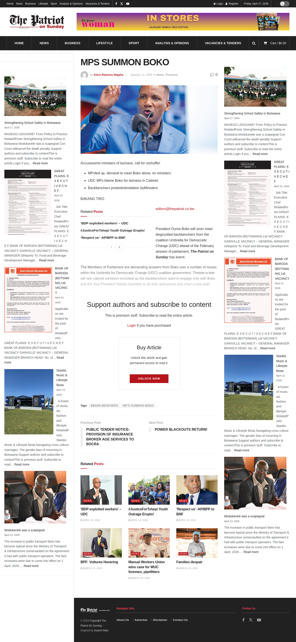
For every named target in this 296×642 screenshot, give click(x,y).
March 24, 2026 (187, 568)
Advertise (141, 620)
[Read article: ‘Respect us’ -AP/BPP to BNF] (197, 490)
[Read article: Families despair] (197, 543)
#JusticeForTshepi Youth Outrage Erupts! (113, 230)
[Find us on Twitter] (251, 620)
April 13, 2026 (90, 520)
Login (131, 325)
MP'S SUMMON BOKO (138, 405)
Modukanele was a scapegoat (24, 530)
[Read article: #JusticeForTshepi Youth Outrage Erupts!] (149, 490)
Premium (172, 74)
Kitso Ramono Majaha (108, 74)
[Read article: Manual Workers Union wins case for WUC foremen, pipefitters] (149, 543)
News (19, 3)
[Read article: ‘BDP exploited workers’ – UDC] (101, 490)
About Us (122, 620)
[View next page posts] (119, 247)
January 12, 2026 (141, 74)
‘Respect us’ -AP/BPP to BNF (103, 237)
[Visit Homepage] (37, 22)
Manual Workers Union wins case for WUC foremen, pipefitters (146, 567)
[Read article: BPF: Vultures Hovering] (101, 543)
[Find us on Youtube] (259, 620)
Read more (40, 163)
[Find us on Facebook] (243, 620)
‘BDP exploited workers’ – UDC (104, 223)
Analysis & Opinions (71, 3)
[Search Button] (254, 43)
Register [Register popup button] (231, 3)
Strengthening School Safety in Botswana (32, 122)
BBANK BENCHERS (104, 405)
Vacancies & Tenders (97, 3)
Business (30, 3)
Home (10, 3)
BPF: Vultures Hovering (99, 562)
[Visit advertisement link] (183, 22)
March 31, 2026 (91, 568)
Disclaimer (160, 620)
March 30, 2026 (139, 578)
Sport (54, 3)
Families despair (189, 562)
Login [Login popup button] (218, 3)
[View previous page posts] (111, 247)
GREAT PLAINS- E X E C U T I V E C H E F (61, 180)
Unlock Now (149, 378)
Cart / (278, 43)
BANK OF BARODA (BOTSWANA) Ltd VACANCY (282, 268)
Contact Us (180, 620)
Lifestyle (43, 3)
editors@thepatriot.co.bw (175, 209)
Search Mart (101, 630)
